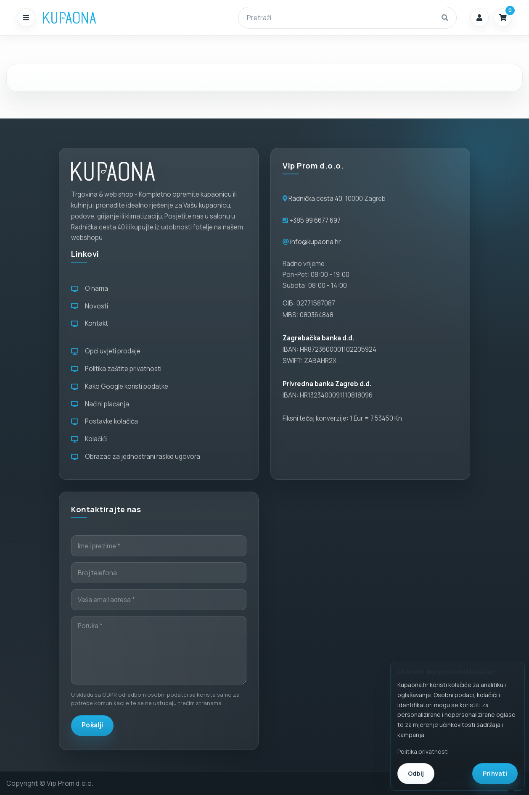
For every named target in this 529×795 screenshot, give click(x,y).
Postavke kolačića (104, 421)
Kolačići (89, 438)
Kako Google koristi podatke (119, 386)
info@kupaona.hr (315, 241)
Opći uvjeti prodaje (105, 351)
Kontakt (89, 323)
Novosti (89, 306)
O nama (89, 288)
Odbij (416, 773)
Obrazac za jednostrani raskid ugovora (135, 456)
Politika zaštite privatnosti (116, 368)
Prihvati (495, 773)
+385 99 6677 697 (314, 220)
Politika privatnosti (423, 752)
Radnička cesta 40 (315, 198)
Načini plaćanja (100, 404)
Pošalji (92, 725)
